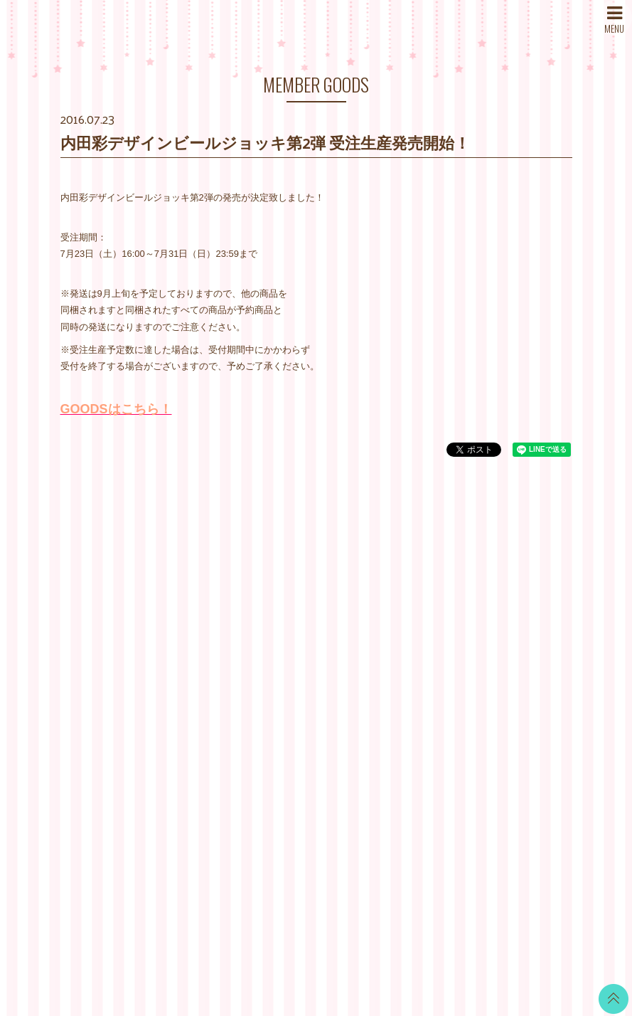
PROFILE (210, 645)
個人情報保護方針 (402, 663)
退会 (374, 734)
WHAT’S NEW (220, 574)
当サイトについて (402, 574)
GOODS (294, 709)
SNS (200, 699)
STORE (207, 681)
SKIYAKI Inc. (418, 938)
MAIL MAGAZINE (226, 663)
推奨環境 (383, 699)
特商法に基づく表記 (406, 645)
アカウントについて (406, 610)
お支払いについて (402, 592)
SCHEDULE (216, 610)
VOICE (291, 674)
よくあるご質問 (397, 716)
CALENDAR (302, 603)
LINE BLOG (519, 592)
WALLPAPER (305, 585)
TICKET (293, 692)
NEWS (204, 592)
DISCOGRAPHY (225, 628)
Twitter (508, 574)
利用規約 (383, 628)
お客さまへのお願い (406, 681)
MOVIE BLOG (306, 656)
